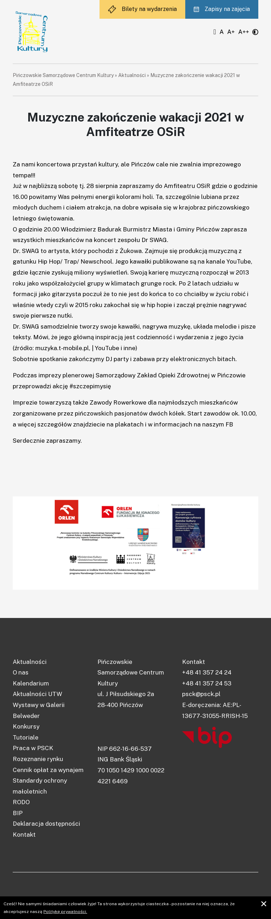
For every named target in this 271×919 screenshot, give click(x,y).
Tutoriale (25, 737)
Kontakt (24, 834)
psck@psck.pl (201, 693)
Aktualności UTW (37, 693)
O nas (21, 672)
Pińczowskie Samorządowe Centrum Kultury (63, 75)
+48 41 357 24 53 (206, 683)
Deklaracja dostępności (46, 823)
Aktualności (132, 75)
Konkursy (26, 726)
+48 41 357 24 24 (206, 672)
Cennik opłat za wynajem (48, 769)
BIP (18, 813)
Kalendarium (31, 683)
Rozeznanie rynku (38, 758)
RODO (21, 802)
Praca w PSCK (33, 748)
